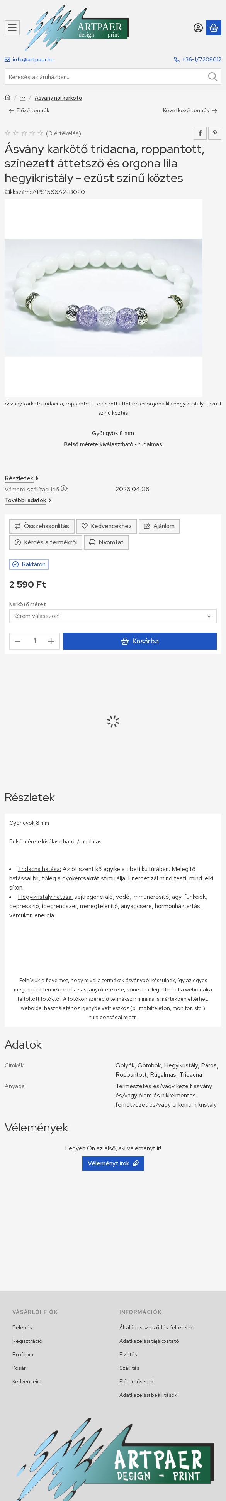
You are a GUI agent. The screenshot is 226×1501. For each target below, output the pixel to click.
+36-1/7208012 (201, 59)
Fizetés (128, 1354)
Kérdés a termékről (46, 542)
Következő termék (190, 110)
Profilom (22, 1354)
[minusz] (18, 641)
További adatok (28, 500)
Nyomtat (106, 542)
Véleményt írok (113, 1163)
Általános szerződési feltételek (156, 1327)
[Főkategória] (8, 98)
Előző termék (28, 110)
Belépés (22, 1327)
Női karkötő (22, 98)
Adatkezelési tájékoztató (149, 1340)
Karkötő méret (27, 604)
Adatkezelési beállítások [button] (148, 1394)
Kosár (19, 1367)
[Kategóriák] (12, 27)
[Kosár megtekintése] (213, 27)
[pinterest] (214, 133)
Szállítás (129, 1367)
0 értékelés (64, 133)
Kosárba (140, 641)
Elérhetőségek (136, 1381)
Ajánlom (159, 526)
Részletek (22, 478)
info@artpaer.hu (33, 59)
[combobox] (113, 76)
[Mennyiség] (34, 641)
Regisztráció (27, 1340)
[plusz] (51, 641)
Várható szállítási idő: (36, 489)
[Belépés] (198, 27)
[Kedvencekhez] (106, 526)
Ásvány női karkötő (58, 98)
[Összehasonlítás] (42, 526)
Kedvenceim (26, 1381)
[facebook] (200, 133)
